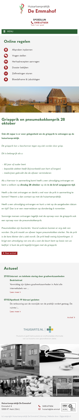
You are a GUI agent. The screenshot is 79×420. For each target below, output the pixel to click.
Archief (71, 318)
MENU (8, 31)
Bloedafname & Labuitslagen (22, 79)
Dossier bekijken (16, 68)
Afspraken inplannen (18, 50)
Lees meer (15, 292)
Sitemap (43, 416)
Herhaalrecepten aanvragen (21, 62)
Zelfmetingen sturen (18, 73)
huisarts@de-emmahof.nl (51, 409)
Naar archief (9, 253)
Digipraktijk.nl (65, 416)
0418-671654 (39, 23)
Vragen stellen (15, 56)
